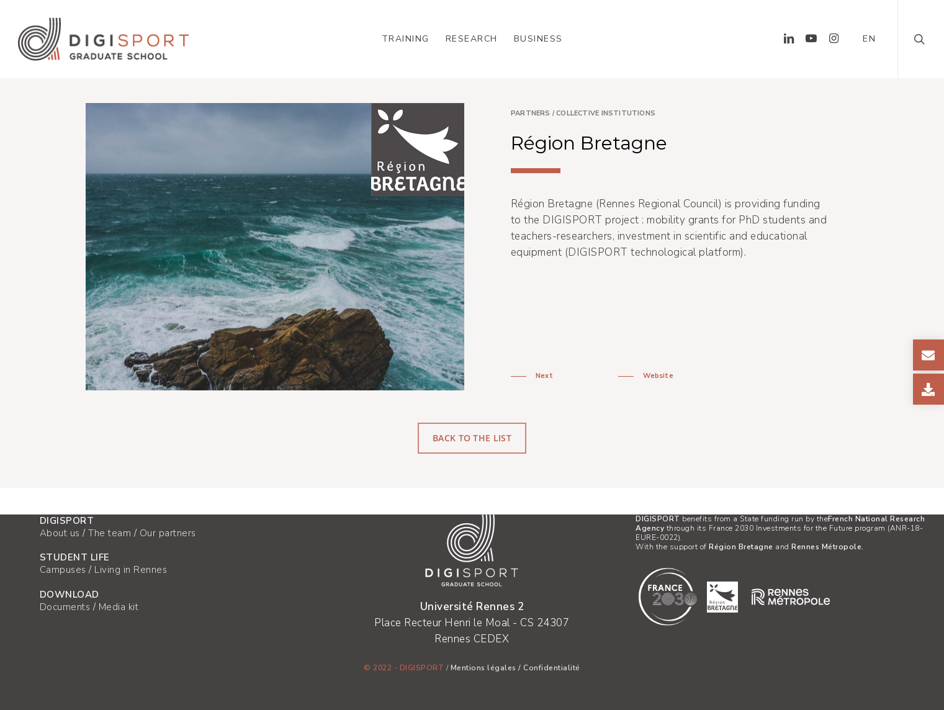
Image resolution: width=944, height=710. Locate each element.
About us (60, 533)
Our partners (168, 533)
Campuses (63, 570)
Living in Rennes (130, 570)
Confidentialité (551, 668)
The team (109, 533)
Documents (65, 607)
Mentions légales (483, 668)
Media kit (119, 607)
